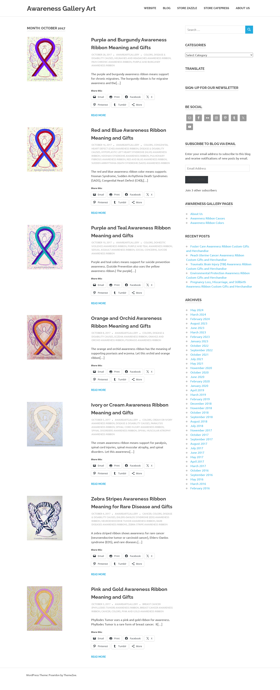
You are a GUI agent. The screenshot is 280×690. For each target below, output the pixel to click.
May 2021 (196, 363)
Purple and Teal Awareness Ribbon (150, 246)
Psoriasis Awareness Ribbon (143, 340)
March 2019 (198, 394)
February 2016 (200, 488)
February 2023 (200, 336)
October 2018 (199, 412)
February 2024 (200, 319)
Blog (166, 8)
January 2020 (199, 385)
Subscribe (196, 179)
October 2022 (199, 345)
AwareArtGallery (127, 54)
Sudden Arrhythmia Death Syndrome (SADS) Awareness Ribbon (130, 162)
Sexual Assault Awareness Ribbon (113, 249)
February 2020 (200, 381)
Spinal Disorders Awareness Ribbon (114, 430)
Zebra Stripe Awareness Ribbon (148, 532)
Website (150, 8)
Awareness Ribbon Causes (207, 218)
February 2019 (200, 399)
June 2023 (197, 327)
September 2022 (201, 350)
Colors (148, 54)
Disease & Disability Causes (133, 423)
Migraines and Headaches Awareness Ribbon (142, 58)
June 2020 (197, 377)
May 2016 (196, 479)
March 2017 (198, 466)
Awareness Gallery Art (64, 8)
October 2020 (199, 372)
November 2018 (201, 408)
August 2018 (198, 421)
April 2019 (197, 390)
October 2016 (199, 470)
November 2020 (201, 368)
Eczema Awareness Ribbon (130, 336)
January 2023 (199, 341)
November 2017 (201, 430)
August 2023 (198, 323)
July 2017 (196, 448)
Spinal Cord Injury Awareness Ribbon (140, 426)
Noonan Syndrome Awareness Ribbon (125, 155)
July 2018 (196, 426)
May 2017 (196, 457)
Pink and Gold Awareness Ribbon (143, 619)
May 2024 (196, 310)
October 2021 (199, 354)
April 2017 (197, 461)
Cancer (147, 521)
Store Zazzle (187, 8)
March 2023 (198, 332)
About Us (243, 8)
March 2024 (198, 314)
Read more (98, 115)
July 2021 (196, 359)
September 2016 (201, 475)
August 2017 (198, 443)
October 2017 (199, 434)
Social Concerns (146, 249)
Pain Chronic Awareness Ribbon (111, 61)
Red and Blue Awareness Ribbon (147, 159)
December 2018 (201, 403)
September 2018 (201, 417)
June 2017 (197, 452)
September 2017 (201, 439)
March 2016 (198, 483)
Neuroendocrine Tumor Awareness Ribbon (128, 528)
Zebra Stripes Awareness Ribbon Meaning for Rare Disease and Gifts (132, 506)
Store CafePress (216, 8)
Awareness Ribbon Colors (207, 222)
